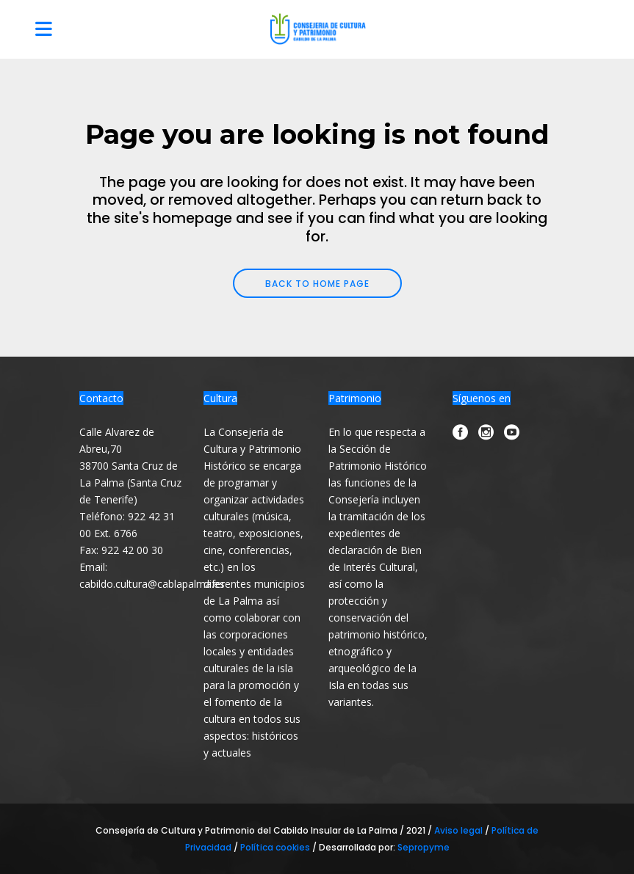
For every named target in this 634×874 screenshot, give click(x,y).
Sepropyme (423, 847)
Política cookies (275, 847)
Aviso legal (459, 830)
